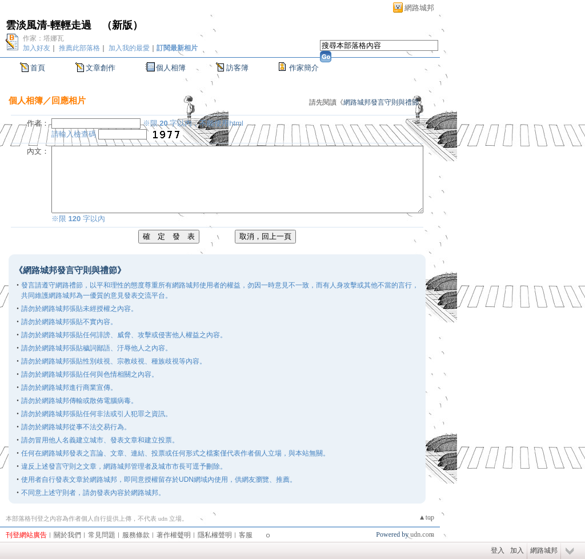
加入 (517, 550)
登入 (497, 550)
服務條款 (136, 535)
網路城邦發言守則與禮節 (381, 102)
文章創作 (100, 67)
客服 (246, 535)
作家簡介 (304, 67)
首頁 (37, 67)
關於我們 (67, 535)
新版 (122, 25)
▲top (426, 517)
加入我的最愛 (129, 48)
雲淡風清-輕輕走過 (48, 25)
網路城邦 (419, 7)
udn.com (422, 534)
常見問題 (101, 535)
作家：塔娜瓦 (43, 38)
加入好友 (36, 48)
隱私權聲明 (215, 535)
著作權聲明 (174, 535)
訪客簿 (237, 67)
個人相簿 (171, 67)
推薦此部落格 (79, 48)
